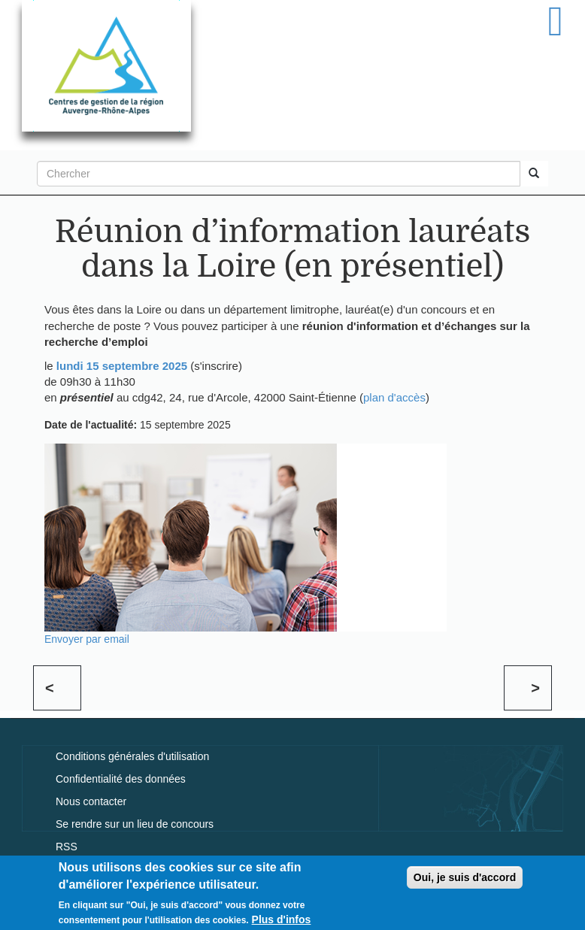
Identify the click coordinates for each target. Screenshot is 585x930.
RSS (66, 847)
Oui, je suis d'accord (465, 880)
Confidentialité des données (121, 779)
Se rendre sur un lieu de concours (135, 824)
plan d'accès (394, 397)
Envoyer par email (86, 639)
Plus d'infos (281, 922)
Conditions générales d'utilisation (132, 756)
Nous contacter (91, 801)
